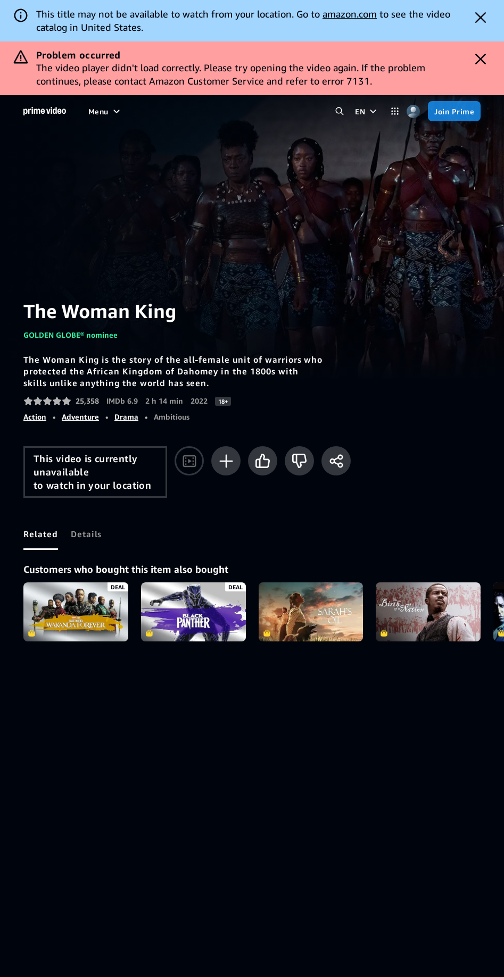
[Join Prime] (454, 111)
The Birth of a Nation (428, 611)
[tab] (40, 534)
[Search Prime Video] (339, 111)
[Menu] (105, 111)
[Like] (262, 460)
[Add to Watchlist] (226, 460)
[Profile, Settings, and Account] (413, 111)
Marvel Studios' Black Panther (193, 611)
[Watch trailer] (189, 460)
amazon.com (350, 14)
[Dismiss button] (480, 17)
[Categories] (394, 111)
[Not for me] (299, 460)
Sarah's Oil (311, 611)
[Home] (44, 111)
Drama (126, 416)
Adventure (80, 416)
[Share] (336, 460)
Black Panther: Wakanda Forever (75, 611)
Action (34, 416)
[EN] (367, 111)
